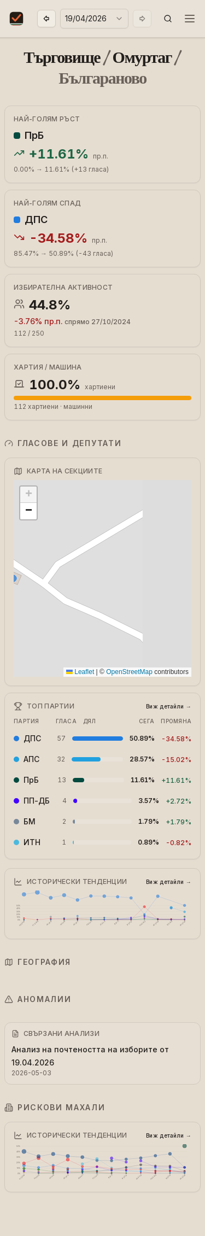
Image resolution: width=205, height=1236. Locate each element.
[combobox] (94, 18)
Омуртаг (142, 57)
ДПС (36, 219)
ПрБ (34, 135)
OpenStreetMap (129, 672)
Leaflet (80, 672)
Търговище (62, 57)
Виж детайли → (168, 706)
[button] (168, 18)
